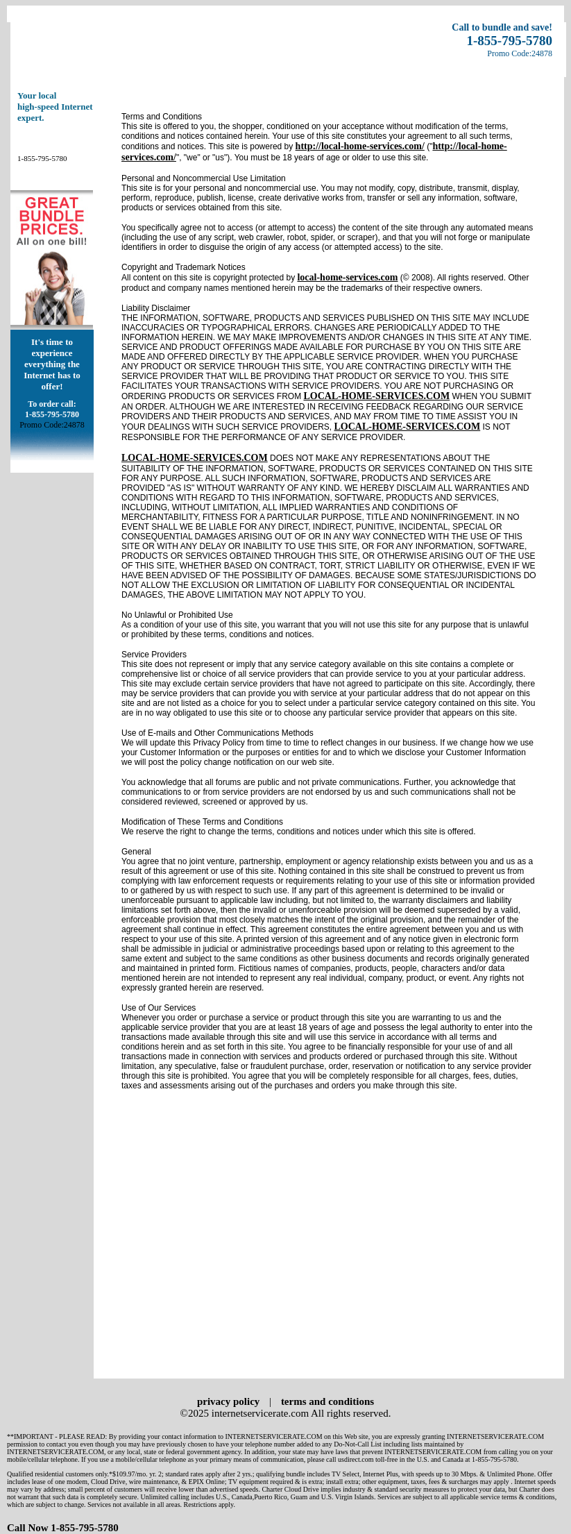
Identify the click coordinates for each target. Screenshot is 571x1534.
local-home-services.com (347, 277)
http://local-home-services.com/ (360, 146)
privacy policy (228, 1401)
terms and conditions (327, 1401)
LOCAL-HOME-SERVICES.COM (376, 396)
